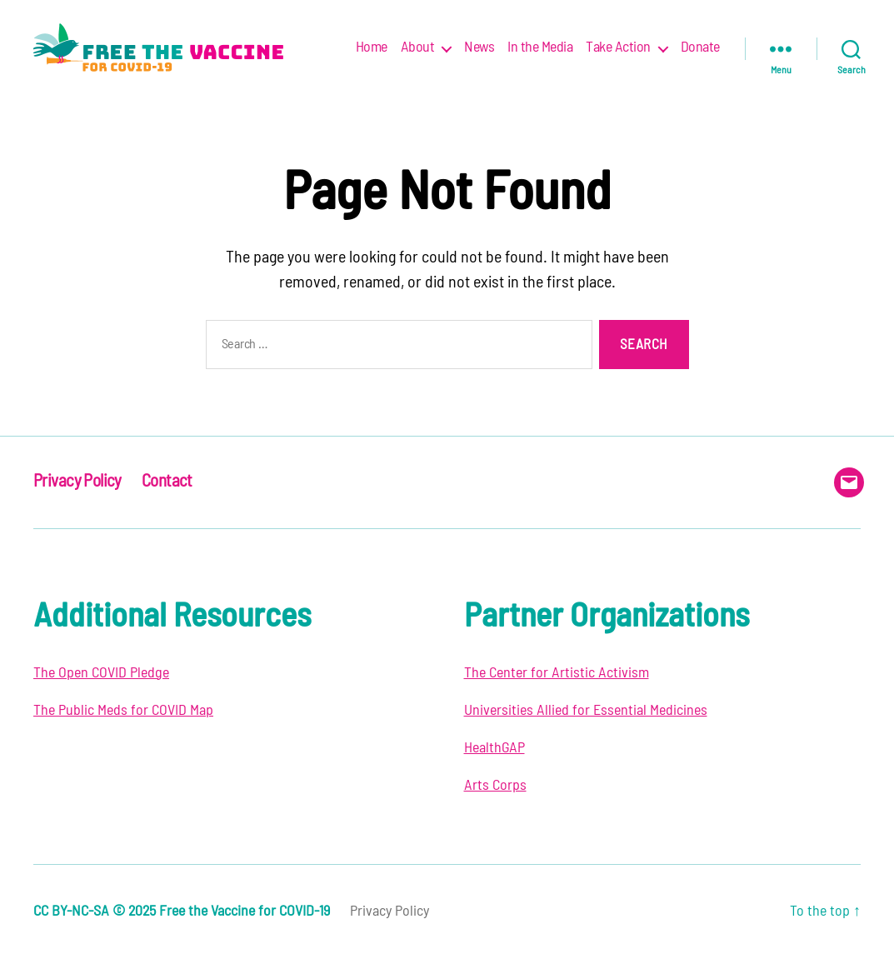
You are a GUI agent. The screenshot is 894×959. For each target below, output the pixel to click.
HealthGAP (494, 748)
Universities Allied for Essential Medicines (585, 710)
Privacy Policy (77, 481)
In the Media (539, 47)
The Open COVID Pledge (101, 673)
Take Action (618, 47)
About (418, 47)
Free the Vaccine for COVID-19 (244, 911)
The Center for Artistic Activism (556, 673)
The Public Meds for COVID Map (123, 710)
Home (371, 47)
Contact (167, 481)
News (479, 47)
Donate (700, 47)
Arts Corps (495, 785)
